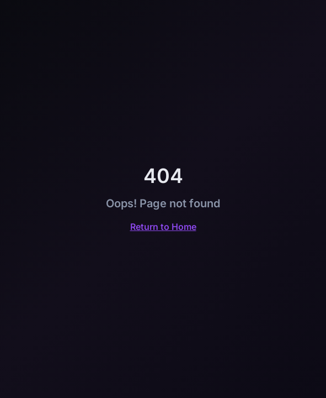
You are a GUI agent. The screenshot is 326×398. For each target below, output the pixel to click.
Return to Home (163, 226)
